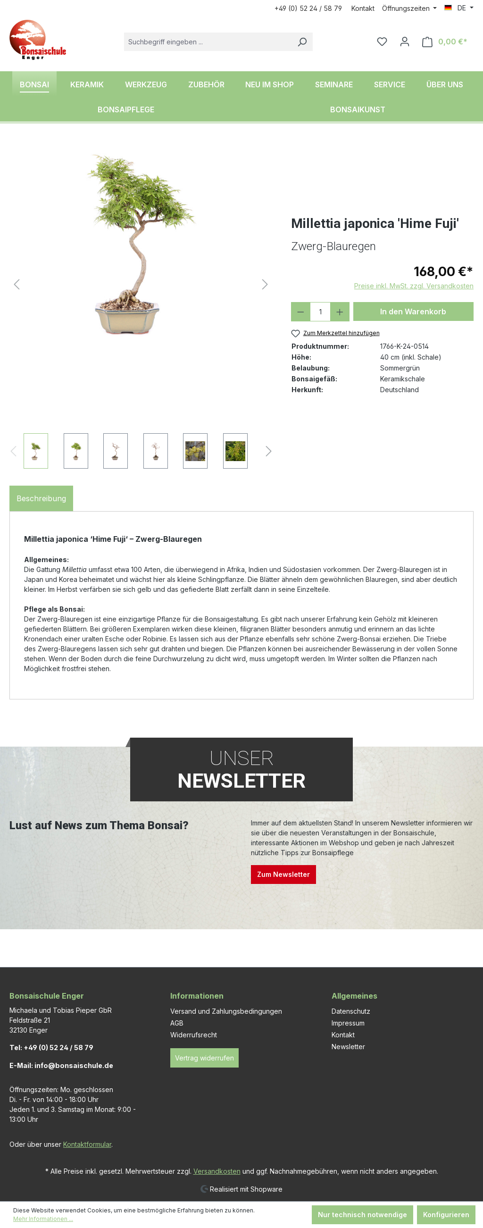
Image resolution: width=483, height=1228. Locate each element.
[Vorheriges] (16, 284)
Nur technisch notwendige (362, 1215)
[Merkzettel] (382, 41)
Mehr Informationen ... (43, 1218)
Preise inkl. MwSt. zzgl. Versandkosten (414, 286)
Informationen (197, 996)
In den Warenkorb (413, 311)
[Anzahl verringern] (300, 311)
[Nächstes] (265, 284)
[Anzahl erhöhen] (340, 311)
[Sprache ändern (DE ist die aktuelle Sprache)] (459, 8)
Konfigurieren (446, 1215)
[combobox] (207, 42)
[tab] (41, 498)
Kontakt (363, 8)
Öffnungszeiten (407, 8)
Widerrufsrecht (193, 1035)
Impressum (348, 1023)
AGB (176, 1023)
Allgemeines (354, 996)
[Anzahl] (320, 311)
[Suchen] (302, 42)
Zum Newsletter (283, 874)
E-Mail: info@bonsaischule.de (61, 1065)
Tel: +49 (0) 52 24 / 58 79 (51, 1047)
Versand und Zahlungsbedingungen (226, 1011)
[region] (141, 306)
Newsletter (348, 1047)
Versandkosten (217, 1171)
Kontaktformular (87, 1144)
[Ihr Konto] (404, 41)
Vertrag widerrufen (204, 1058)
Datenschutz (351, 1011)
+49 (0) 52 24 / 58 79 (308, 8)
